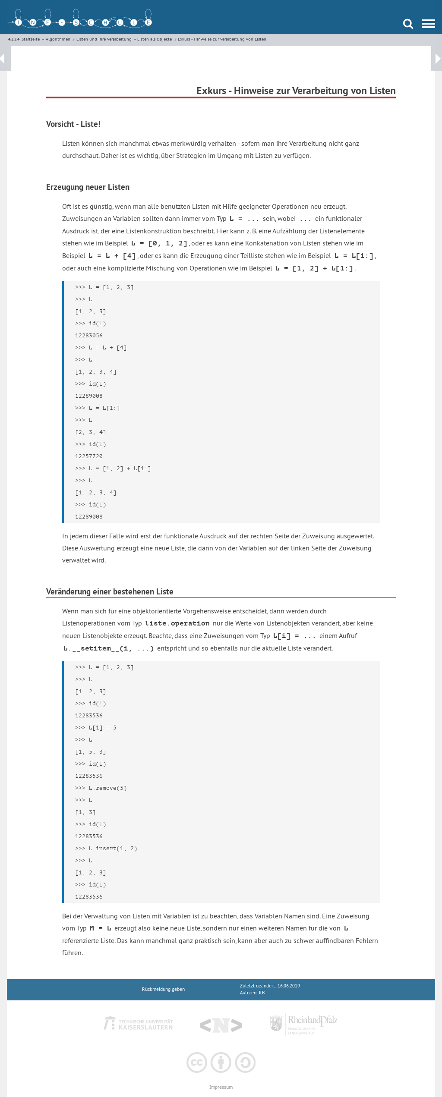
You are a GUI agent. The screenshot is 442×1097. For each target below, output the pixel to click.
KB (262, 993)
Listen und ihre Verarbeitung (104, 39)
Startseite (31, 39)
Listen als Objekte (154, 39)
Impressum (221, 1087)
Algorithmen (58, 39)
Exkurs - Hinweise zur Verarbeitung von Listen (222, 39)
